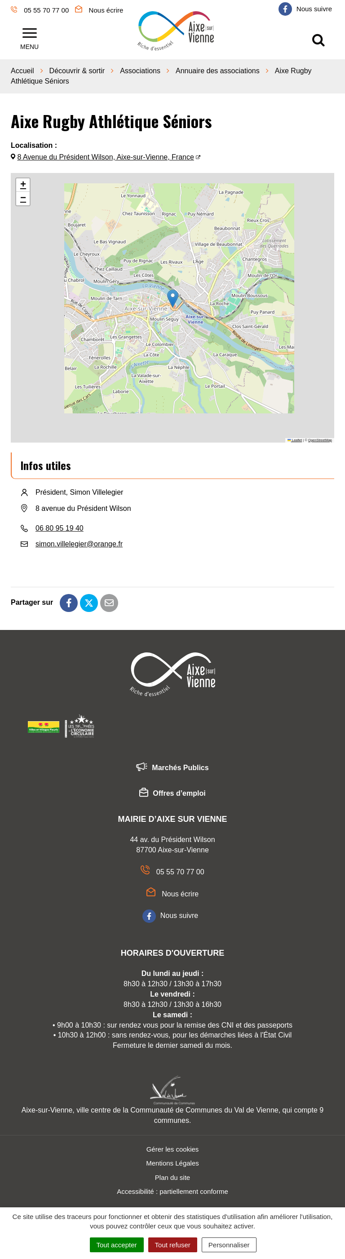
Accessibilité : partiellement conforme (172, 1188)
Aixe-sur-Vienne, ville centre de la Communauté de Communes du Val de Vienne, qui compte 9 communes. (172, 1112)
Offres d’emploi (172, 791)
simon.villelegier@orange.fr (79, 541)
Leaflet (295, 437)
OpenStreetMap (320, 437)
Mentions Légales (172, 1160)
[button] (172, 296)
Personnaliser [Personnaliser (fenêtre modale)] (229, 1245)
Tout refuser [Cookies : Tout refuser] (172, 1245)
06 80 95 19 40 (59, 525)
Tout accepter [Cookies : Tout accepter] (117, 1245)
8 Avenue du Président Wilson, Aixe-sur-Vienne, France (105, 154)
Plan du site (172, 1174)
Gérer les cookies (172, 1146)
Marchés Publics (172, 765)
